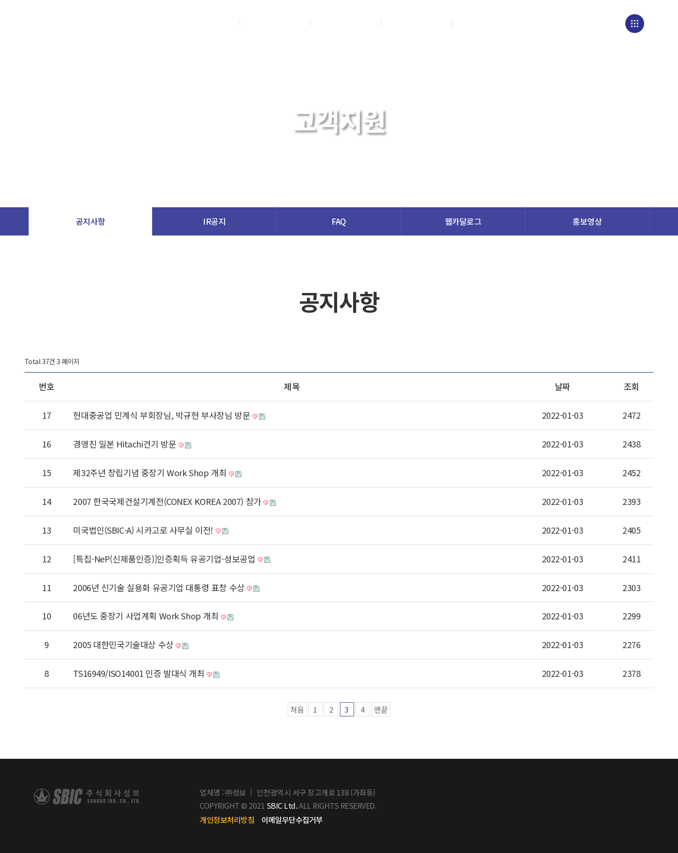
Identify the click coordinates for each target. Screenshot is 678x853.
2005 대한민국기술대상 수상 (133, 645)
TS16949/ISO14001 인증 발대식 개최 (149, 673)
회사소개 (204, 23)
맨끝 (381, 709)
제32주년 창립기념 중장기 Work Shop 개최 (160, 473)
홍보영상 (587, 221)
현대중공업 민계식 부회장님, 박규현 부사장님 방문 (171, 415)
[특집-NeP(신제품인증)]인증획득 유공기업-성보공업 (174, 559)
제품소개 (275, 23)
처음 (297, 709)
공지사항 (90, 221)
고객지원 (416, 23)
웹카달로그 (463, 221)
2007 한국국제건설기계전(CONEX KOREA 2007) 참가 (177, 502)
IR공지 (214, 221)
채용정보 (487, 23)
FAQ (338, 221)
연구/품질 (346, 23)
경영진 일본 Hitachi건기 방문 (135, 444)
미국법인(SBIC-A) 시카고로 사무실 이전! (153, 530)
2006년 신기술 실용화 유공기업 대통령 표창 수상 (169, 588)
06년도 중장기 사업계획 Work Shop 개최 (156, 616)
